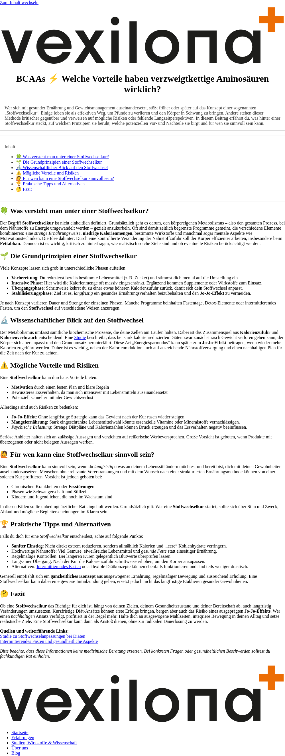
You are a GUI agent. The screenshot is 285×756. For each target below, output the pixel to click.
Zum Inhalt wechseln (19, 2)
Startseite (19, 732)
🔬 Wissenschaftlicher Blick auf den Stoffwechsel (62, 167)
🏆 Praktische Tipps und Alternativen (50, 183)
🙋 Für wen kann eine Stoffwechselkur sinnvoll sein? (65, 178)
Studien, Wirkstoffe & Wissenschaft (44, 742)
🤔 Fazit (24, 189)
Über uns (19, 747)
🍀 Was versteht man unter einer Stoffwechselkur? (62, 156)
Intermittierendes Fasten (58, 566)
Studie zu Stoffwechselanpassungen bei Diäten (42, 636)
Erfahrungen (22, 737)
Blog (15, 753)
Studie (80, 337)
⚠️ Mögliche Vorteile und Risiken (47, 173)
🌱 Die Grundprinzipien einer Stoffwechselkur (59, 162)
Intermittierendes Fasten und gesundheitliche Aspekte (49, 641)
